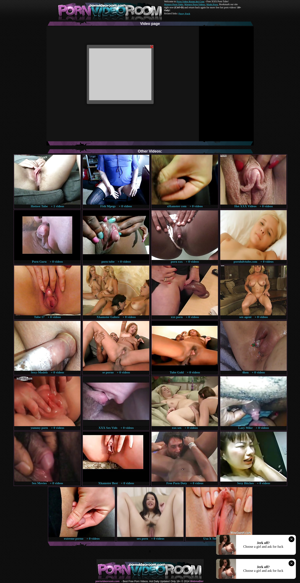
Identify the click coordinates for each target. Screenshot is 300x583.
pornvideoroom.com (108, 581)
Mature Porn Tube (173, 4)
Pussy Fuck (184, 13)
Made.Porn (212, 4)
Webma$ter (196, 581)
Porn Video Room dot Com (190, 1)
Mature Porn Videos (194, 4)
